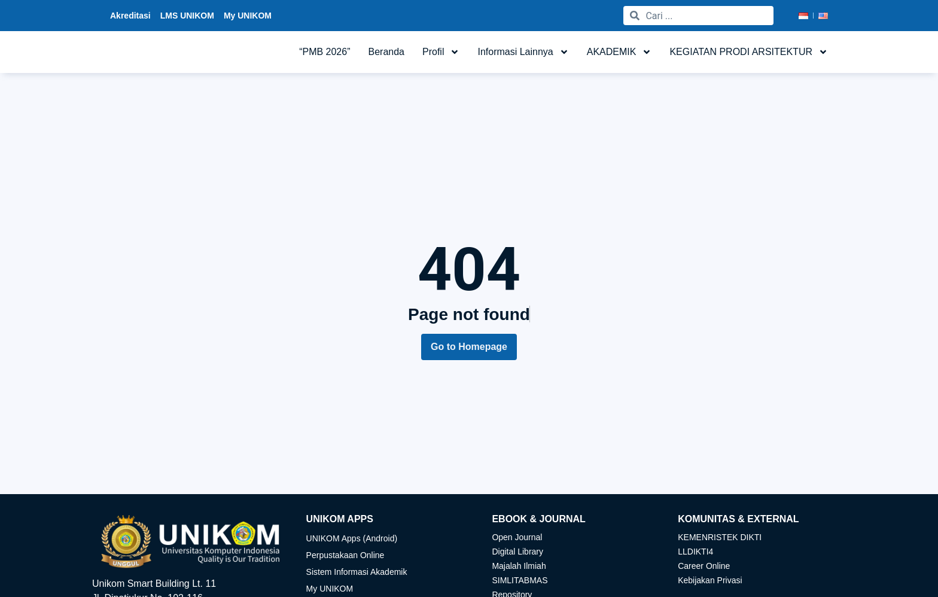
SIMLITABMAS (519, 580)
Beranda (386, 55)
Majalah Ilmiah (519, 566)
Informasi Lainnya (522, 55)
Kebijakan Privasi (710, 580)
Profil (440, 55)
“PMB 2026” (324, 55)
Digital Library (517, 551)
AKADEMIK (619, 55)
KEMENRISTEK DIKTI (720, 537)
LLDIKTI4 (695, 551)
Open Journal (517, 537)
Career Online (704, 566)
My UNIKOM (330, 588)
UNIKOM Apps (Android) (352, 538)
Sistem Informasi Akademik (356, 572)
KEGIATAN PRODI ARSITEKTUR (748, 55)
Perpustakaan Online (345, 555)
